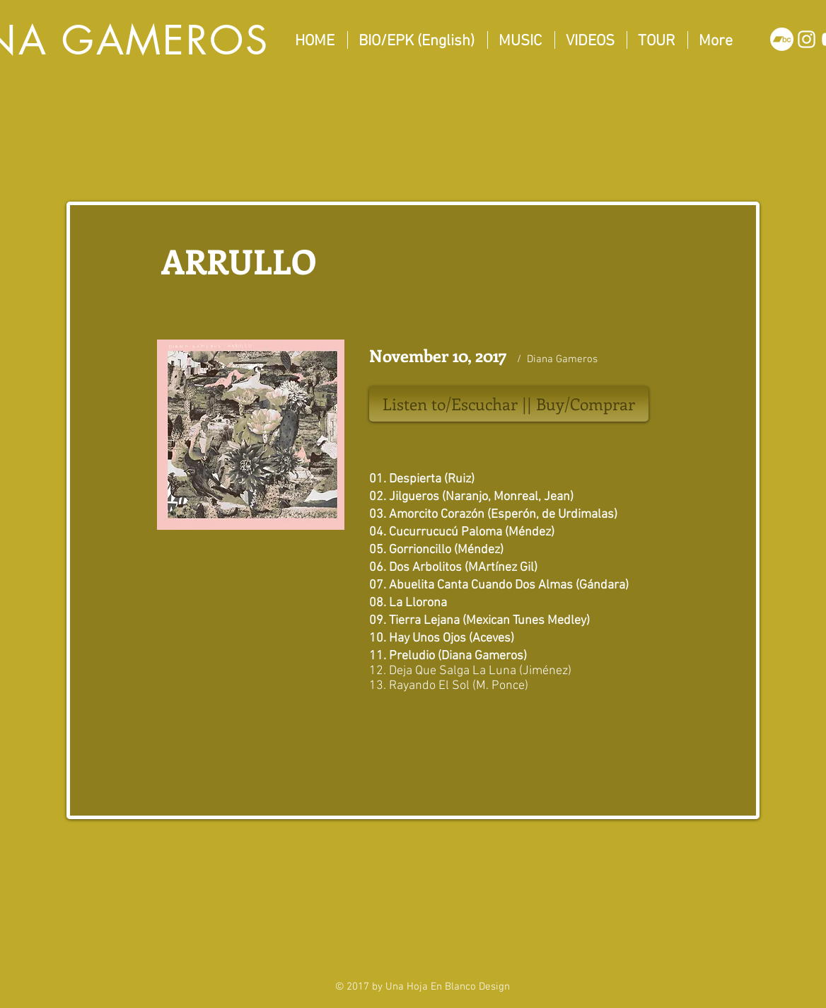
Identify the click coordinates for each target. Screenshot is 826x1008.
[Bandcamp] (781, 39)
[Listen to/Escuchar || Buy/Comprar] (508, 404)
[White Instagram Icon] (806, 39)
